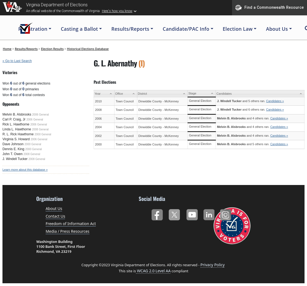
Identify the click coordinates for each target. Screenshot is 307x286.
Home (7, 49)
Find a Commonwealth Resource (269, 7)
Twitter (174, 213)
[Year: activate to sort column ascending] (104, 93)
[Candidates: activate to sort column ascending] (260, 93)
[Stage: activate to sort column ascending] (202, 93)
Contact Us (55, 216)
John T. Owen (12, 154)
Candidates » (275, 101)
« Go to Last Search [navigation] (17, 61)
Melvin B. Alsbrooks (16, 114)
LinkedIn (209, 213)
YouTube (192, 213)
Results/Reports (26, 49)
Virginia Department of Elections (57, 4)
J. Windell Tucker (14, 159)
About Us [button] (277, 29)
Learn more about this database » (25, 169)
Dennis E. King (13, 149)
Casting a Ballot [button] (79, 29)
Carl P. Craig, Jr (14, 119)
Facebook (157, 213)
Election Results (52, 49)
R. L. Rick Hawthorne (18, 134)
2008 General (40, 129)
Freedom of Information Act (71, 223)
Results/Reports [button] (130, 29)
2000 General (43, 134)
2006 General (40, 114)
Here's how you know (117, 11)
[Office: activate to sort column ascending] (126, 93)
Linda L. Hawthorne (16, 129)
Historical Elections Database (88, 49)
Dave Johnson (13, 144)
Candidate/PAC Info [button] (186, 29)
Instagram (226, 213)
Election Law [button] (238, 29)
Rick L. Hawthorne (15, 124)
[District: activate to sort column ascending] (162, 93)
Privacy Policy (212, 264)
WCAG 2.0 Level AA (153, 270)
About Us (54, 208)
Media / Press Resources (67, 231)
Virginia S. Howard (16, 139)
